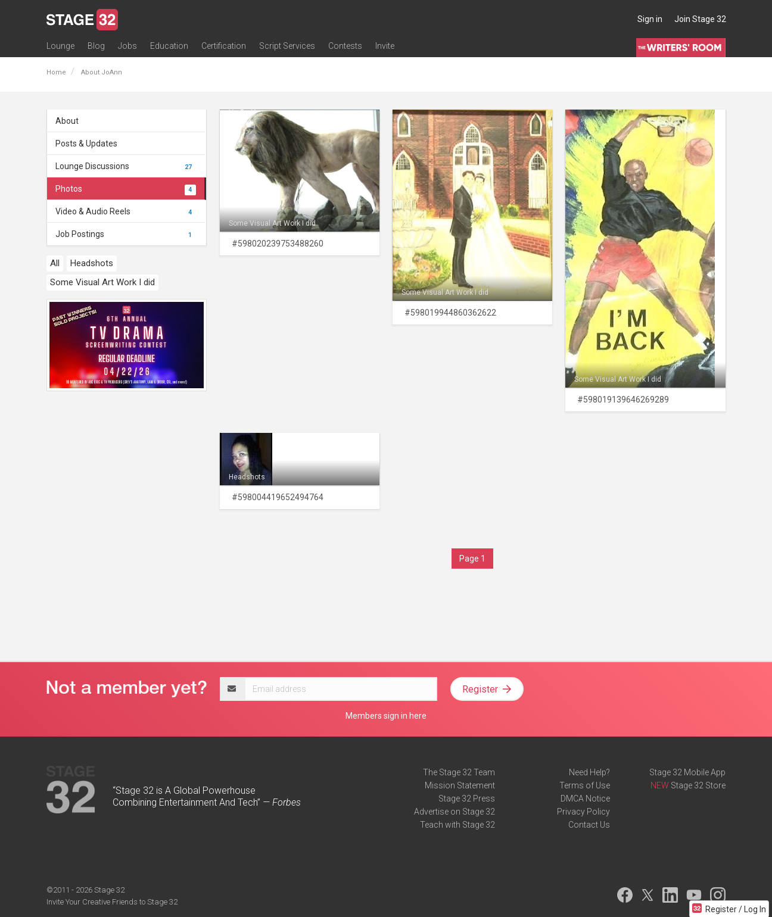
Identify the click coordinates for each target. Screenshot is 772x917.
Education (169, 46)
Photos (125, 188)
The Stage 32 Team (459, 772)
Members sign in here (386, 715)
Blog (96, 46)
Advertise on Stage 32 (454, 811)
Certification (223, 46)
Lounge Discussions (125, 166)
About (67, 121)
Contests (345, 46)
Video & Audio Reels (125, 211)
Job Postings (125, 234)
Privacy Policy (583, 811)
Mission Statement (460, 785)
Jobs (127, 46)
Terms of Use (584, 785)
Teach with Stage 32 (457, 824)
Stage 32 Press (466, 798)
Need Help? (589, 772)
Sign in (649, 19)
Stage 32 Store (698, 785)
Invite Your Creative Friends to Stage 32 (112, 901)
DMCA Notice (585, 798)
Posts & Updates (86, 143)
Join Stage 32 (700, 19)
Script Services (287, 46)
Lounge (60, 46)
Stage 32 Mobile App (687, 772)
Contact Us (589, 824)
